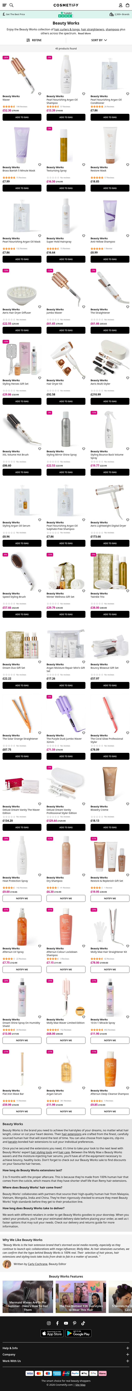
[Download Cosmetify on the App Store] (52, 1333)
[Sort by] (99, 40)
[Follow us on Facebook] (57, 1323)
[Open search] (12, 5)
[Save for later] (37, 92)
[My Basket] (126, 5)
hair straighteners (92, 29)
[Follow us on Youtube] (66, 1323)
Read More (84, 33)
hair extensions (71, 1134)
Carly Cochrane (37, 1264)
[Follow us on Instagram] (48, 1323)
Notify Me (22, 898)
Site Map (80, 1384)
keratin (12, 1142)
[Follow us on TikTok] (83, 1323)
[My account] (119, 5)
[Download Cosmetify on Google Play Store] (78, 1333)
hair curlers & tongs (67, 29)
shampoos (112, 29)
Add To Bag (22, 117)
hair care (64, 1152)
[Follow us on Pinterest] (74, 1323)
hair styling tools (41, 1152)
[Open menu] (6, 5)
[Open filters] (33, 40)
